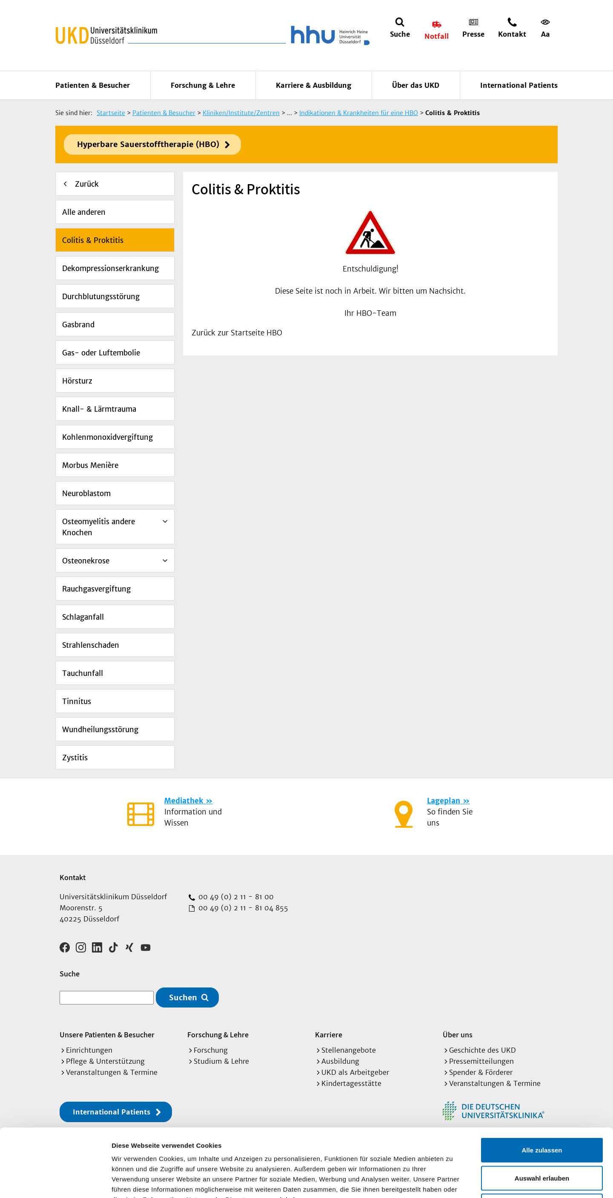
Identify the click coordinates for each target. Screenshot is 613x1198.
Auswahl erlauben (542, 1114)
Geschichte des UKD (482, 1050)
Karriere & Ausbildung (313, 85)
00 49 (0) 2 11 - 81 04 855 (242, 908)
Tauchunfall (82, 673)
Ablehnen (541, 1142)
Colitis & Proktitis (92, 240)
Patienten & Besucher (92, 85)
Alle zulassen (541, 1086)
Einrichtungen (89, 1050)
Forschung (211, 1050)
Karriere (328, 1034)
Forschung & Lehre (203, 85)
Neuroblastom (86, 493)
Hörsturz (77, 381)
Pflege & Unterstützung (105, 1061)
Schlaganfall (83, 617)
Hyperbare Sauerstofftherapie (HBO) (148, 144)
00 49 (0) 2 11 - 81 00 (235, 896)
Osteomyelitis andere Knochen (98, 527)
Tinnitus (76, 701)
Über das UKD (415, 85)
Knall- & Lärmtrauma (99, 409)
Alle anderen (84, 212)
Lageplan (443, 800)
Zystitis (75, 757)
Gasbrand (78, 324)
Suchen (183, 997)
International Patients (519, 85)
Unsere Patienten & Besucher (107, 1034)
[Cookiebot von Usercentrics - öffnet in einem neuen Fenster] (55, 1181)
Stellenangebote (348, 1050)
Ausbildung (340, 1061)
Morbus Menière (90, 465)
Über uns (458, 1034)
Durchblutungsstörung (101, 296)
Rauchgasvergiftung (96, 589)
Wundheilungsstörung (100, 729)
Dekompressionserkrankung (110, 268)
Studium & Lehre (221, 1061)
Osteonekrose (85, 561)
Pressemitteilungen (481, 1061)
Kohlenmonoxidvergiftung (107, 437)
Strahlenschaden (90, 645)
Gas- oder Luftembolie (101, 353)
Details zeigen (452, 1181)
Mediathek (183, 800)
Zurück (87, 184)
